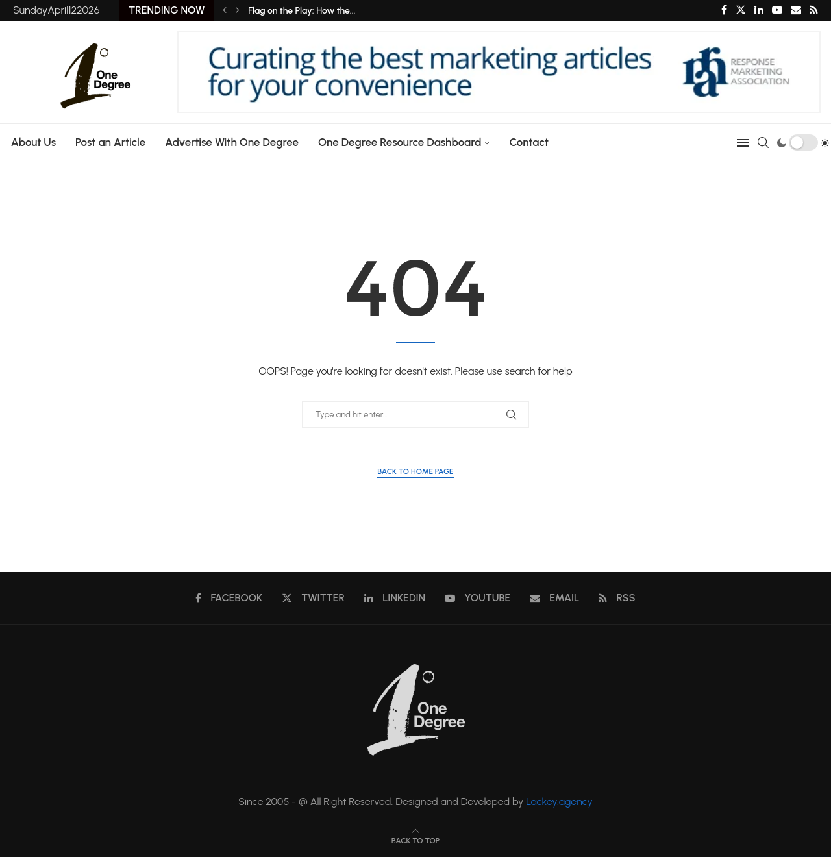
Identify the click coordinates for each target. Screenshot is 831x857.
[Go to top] (415, 839)
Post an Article (109, 142)
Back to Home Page (415, 471)
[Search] (764, 143)
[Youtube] (777, 10)
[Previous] (224, 10)
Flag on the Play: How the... (301, 10)
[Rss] (814, 10)
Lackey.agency (559, 801)
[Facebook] (724, 10)
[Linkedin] (758, 10)
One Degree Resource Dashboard (398, 142)
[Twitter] (741, 10)
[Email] (796, 10)
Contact (528, 142)
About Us (32, 142)
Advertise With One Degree (231, 142)
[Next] (237, 10)
